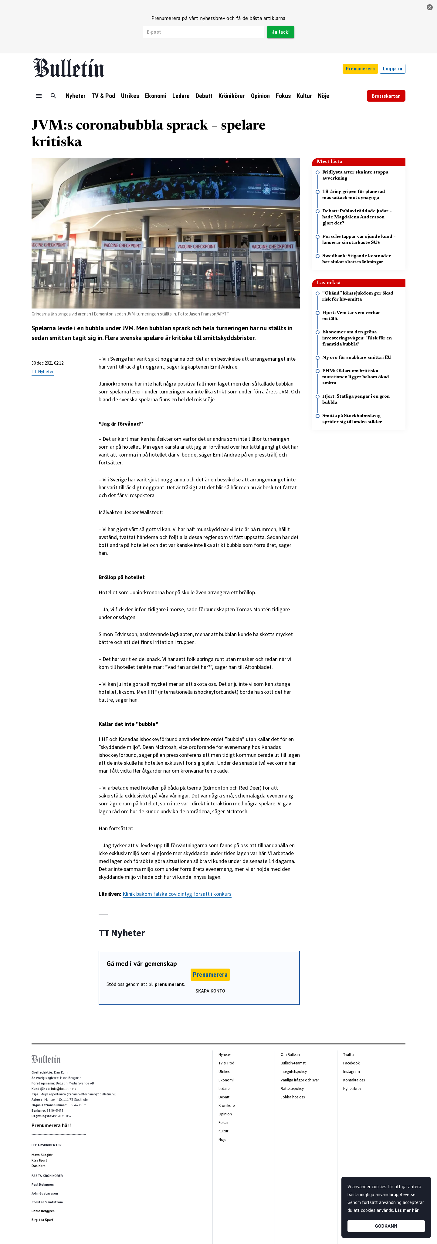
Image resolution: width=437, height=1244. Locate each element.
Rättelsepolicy (292, 1088)
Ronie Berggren (43, 1211)
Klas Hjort (39, 1160)
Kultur (304, 95)
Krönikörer (231, 95)
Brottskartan (386, 96)
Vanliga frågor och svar (300, 1080)
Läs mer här (406, 1210)
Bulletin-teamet (293, 1063)
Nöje (323, 95)
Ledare (181, 95)
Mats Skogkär (42, 1155)
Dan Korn (39, 1166)
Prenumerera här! (51, 1125)
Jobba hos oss (293, 1097)
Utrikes (130, 95)
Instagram (351, 1071)
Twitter (348, 1054)
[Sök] (53, 96)
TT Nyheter (43, 371)
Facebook (351, 1063)
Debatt (204, 95)
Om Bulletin (290, 1054)
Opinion (260, 95)
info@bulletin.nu (63, 1089)
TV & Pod (103, 95)
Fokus (283, 95)
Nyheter (76, 95)
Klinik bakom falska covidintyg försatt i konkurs (177, 893)
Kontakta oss (354, 1080)
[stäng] (429, 7)
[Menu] (39, 96)
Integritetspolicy (294, 1071)
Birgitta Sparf (42, 1220)
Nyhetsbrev (352, 1088)
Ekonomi (155, 95)
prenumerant (169, 984)
